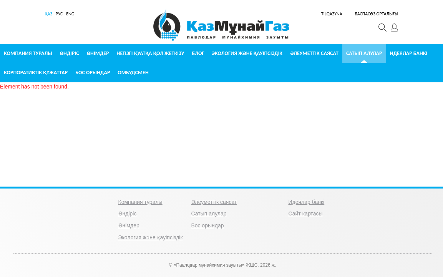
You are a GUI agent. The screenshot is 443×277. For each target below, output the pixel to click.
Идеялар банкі (409, 53)
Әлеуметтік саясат (314, 53)
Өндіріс (69, 53)
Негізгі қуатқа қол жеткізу (150, 53)
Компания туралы (28, 53)
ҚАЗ (49, 14)
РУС (59, 14)
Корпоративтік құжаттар (36, 72)
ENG (70, 14)
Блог (198, 53)
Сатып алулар (364, 53)
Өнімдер (98, 53)
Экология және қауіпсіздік (247, 53)
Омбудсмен (133, 72)
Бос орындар (92, 72)
